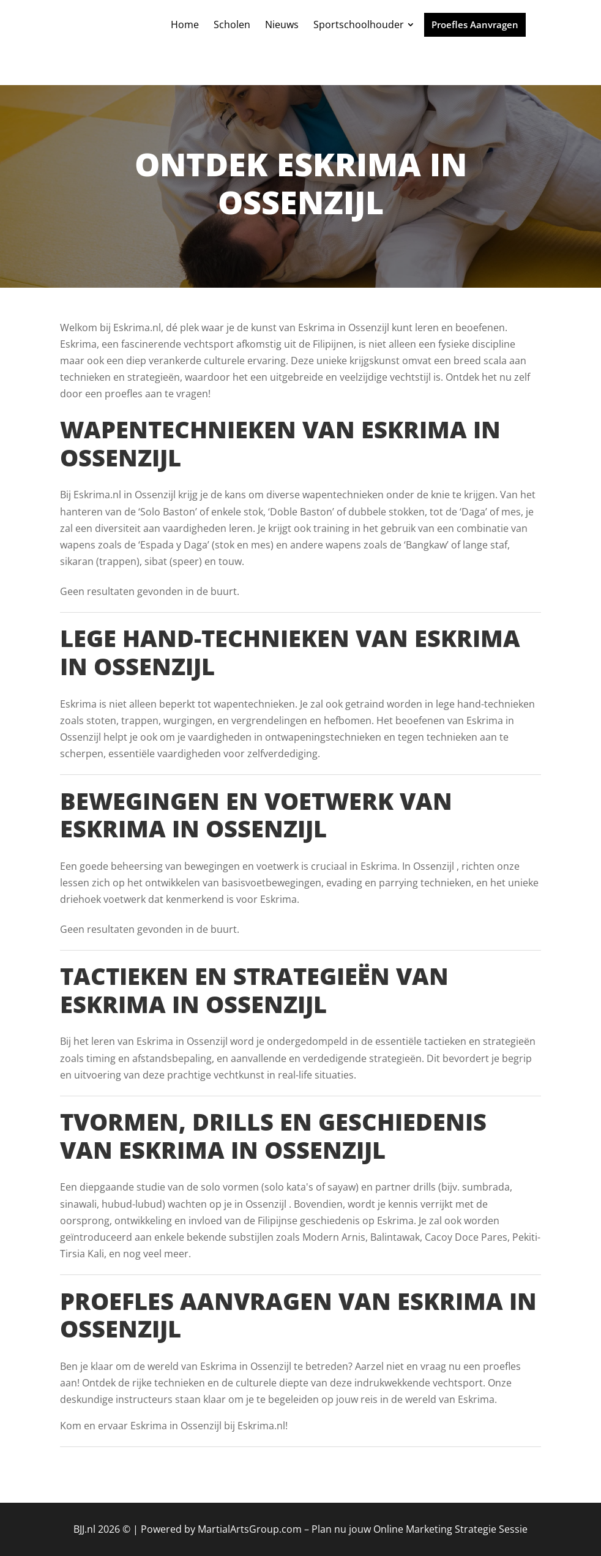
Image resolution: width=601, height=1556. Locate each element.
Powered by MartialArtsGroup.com (221, 1529)
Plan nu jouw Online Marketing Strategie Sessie (420, 1529)
